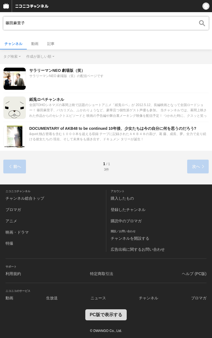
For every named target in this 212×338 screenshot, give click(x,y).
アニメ (11, 221)
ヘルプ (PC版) (194, 273)
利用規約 (13, 273)
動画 (34, 44)
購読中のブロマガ (126, 221)
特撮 (9, 243)
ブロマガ (13, 209)
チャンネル (13, 44)
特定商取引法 (101, 273)
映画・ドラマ (17, 232)
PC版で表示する (106, 314)
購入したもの (122, 198)
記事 (50, 44)
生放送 (52, 298)
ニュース (98, 298)
